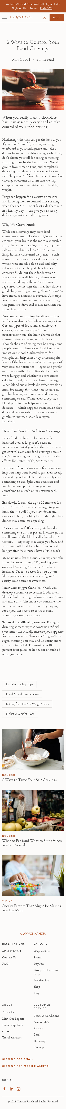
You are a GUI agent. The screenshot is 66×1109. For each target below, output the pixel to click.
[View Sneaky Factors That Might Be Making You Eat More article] (33, 875)
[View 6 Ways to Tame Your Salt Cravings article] (33, 749)
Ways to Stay (42, 951)
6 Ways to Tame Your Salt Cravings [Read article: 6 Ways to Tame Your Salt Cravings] (29, 780)
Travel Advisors (12, 1037)
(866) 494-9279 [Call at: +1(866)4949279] (11, 951)
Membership (41, 980)
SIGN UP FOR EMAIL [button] (18, 1059)
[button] (44, 18)
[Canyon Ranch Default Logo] (21, 17)
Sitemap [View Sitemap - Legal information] (39, 1047)
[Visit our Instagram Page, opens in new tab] (18, 1089)
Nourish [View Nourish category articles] (8, 775)
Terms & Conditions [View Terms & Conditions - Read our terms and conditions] (46, 1015)
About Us (8, 1012)
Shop (37, 986)
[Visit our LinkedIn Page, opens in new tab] (11, 1089)
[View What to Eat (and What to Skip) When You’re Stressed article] (33, 810)
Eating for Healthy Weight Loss (27, 704)
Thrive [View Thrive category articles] (7, 901)
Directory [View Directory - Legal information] (40, 1041)
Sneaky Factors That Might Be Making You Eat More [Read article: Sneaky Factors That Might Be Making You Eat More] (31, 908)
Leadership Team (12, 1025)
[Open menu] (4, 17)
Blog (36, 993)
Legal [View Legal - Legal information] (37, 1034)
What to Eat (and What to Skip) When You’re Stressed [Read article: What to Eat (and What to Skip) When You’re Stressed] (32, 843)
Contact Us (9, 957)
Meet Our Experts (13, 1018)
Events (38, 957)
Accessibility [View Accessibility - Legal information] (41, 1022)
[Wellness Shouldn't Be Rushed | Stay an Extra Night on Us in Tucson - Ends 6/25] (46, 8)
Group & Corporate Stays (46, 972)
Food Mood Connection (22, 694)
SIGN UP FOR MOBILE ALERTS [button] (25, 1066)
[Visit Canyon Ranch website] (33, 933)
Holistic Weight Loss (20, 714)
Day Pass (39, 963)
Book (57, 17)
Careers (7, 1031)
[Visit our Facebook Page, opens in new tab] (4, 1089)
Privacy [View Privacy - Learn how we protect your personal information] (38, 1028)
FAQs (6, 963)
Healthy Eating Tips (19, 684)
